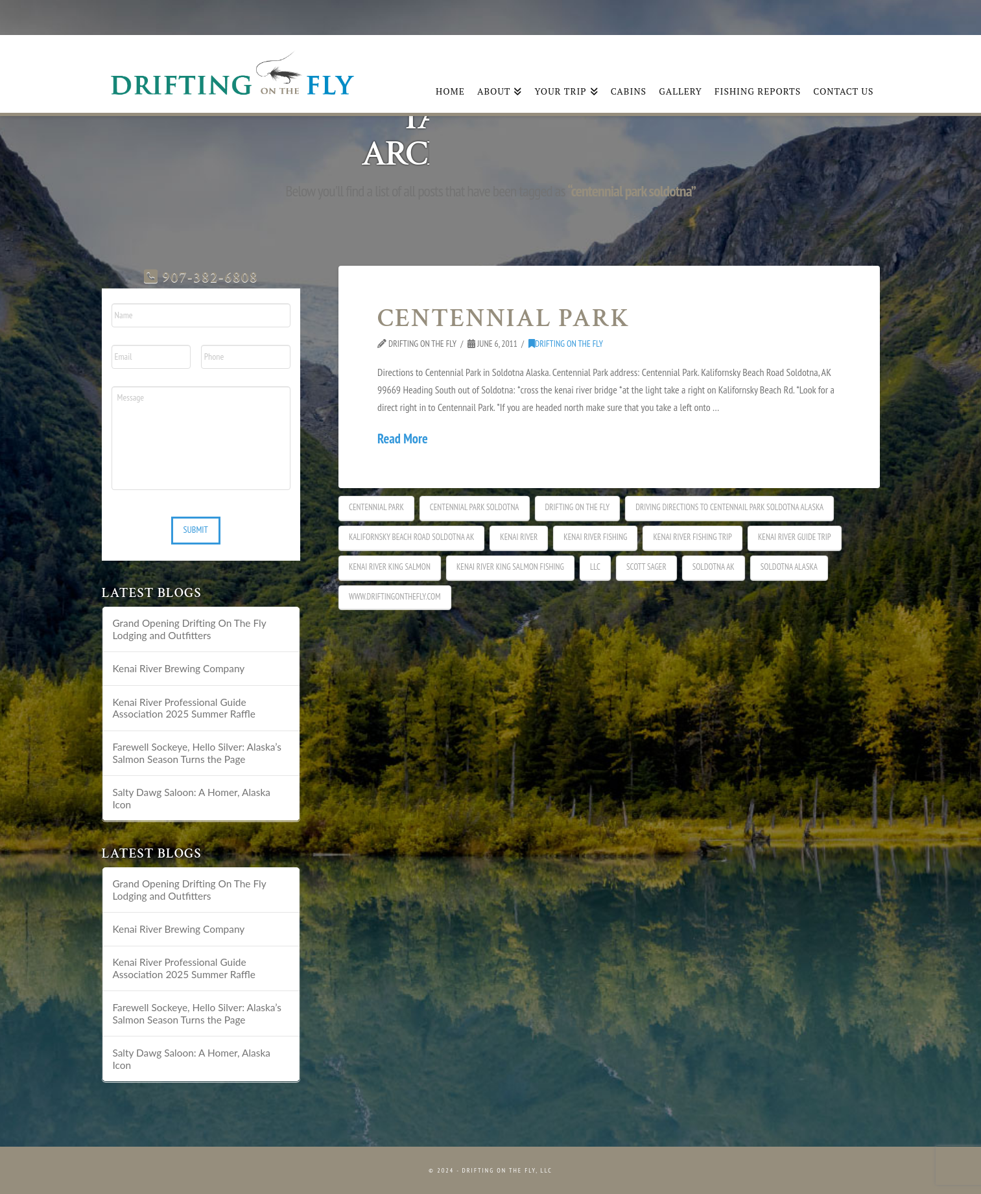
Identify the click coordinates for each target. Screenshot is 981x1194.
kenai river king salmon (390, 566)
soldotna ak (713, 566)
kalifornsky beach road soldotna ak (411, 537)
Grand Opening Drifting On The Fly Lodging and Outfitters (189, 629)
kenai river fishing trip (692, 537)
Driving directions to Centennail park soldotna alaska (729, 507)
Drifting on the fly (577, 507)
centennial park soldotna (474, 507)
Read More (402, 438)
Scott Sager (646, 566)
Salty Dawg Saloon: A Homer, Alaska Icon (191, 798)
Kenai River (519, 537)
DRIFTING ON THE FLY (565, 343)
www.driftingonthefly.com (394, 596)
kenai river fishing (595, 537)
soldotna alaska (789, 566)
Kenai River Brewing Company (178, 668)
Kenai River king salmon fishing (510, 566)
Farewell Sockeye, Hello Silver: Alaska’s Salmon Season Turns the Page (196, 753)
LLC (595, 566)
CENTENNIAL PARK (503, 318)
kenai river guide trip (794, 537)
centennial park (376, 507)
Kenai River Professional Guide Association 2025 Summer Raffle (183, 708)
